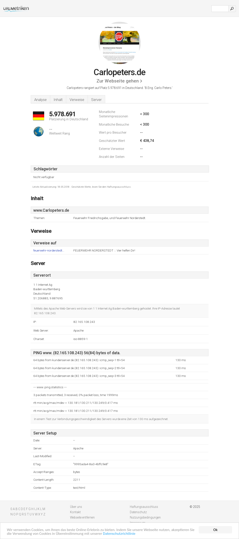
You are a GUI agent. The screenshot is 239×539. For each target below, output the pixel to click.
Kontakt (75, 512)
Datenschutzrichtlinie (119, 533)
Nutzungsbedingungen (145, 517)
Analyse (40, 99)
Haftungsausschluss (144, 507)
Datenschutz (138, 512)
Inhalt (58, 99)
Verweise (77, 99)
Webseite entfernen (82, 517)
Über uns (76, 507)
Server (96, 99)
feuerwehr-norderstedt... (48, 250)
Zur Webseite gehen (117, 81)
